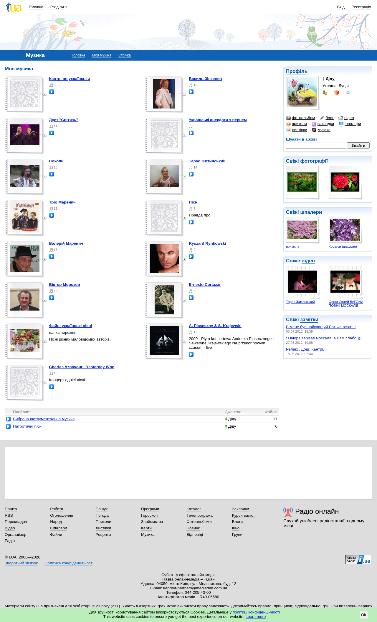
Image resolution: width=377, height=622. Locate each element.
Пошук (102, 509)
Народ (56, 521)
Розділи (57, 7)
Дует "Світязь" (63, 120)
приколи (296, 123)
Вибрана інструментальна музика (44, 419)
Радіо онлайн (317, 511)
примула (292, 246)
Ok (363, 615)
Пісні (194, 202)
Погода (102, 515)
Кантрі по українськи (69, 78)
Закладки (240, 509)
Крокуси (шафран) (343, 246)
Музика (147, 534)
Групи (237, 534)
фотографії (314, 161)
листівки (296, 130)
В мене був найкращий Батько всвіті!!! (321, 327)
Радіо (10, 540)
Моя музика (101, 55)
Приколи (103, 521)
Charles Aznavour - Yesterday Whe (81, 367)
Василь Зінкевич (205, 78)
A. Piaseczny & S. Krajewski (215, 325)
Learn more (256, 616)
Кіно (236, 528)
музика (321, 130)
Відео (10, 528)
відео (346, 118)
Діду (230, 419)
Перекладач (16, 521)
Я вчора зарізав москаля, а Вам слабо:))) (323, 338)
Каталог (193, 509)
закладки (323, 123)
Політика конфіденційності (69, 563)
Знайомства (152, 521)
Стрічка (124, 55)
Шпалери (58, 528)
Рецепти (103, 534)
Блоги (237, 521)
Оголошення (61, 515)
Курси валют (243, 515)
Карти (146, 528)
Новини (193, 528)
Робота (56, 509)
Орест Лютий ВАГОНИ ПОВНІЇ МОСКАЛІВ (346, 303)
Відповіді (194, 534)
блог (326, 118)
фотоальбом (300, 118)
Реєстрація (361, 7)
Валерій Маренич (66, 243)
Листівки (103, 528)
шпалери (350, 123)
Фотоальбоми (198, 521)
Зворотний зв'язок (21, 563)
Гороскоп (149, 515)
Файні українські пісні (70, 325)
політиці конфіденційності (256, 612)
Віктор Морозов (64, 284)
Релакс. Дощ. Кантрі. (305, 349)
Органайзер (15, 534)
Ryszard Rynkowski (207, 243)
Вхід (341, 7)
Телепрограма (199, 515)
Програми (150, 509)
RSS (9, 515)
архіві (311, 139)
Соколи (56, 161)
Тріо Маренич (62, 202)
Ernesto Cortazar (205, 284)
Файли (56, 534)
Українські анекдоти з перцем (218, 120)
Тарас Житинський (300, 302)
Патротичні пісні (27, 426)
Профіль (296, 71)
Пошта (11, 509)
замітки (309, 319)
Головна (36, 7)
